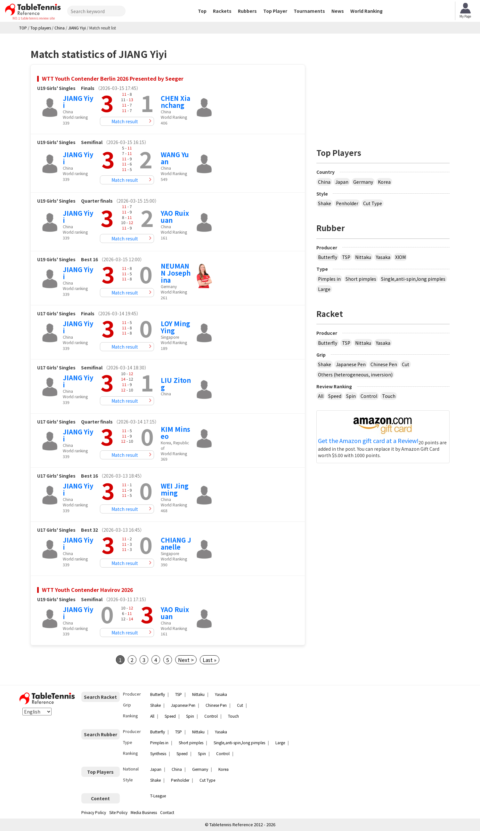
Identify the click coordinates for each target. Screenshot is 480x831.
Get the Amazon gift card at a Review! (368, 441)
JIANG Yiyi (78, 101)
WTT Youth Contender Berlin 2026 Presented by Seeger (112, 78)
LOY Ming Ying (175, 327)
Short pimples (361, 279)
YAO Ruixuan (175, 216)
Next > (186, 660)
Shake (324, 203)
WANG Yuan (175, 158)
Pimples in (329, 279)
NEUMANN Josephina (176, 273)
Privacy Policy (93, 812)
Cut (405, 364)
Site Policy (118, 812)
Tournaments (309, 11)
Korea (384, 182)
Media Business (144, 812)
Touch (388, 396)
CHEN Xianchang (175, 101)
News (337, 11)
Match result (124, 121)
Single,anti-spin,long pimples (413, 279)
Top (202, 11)
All (320, 396)
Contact (167, 812)
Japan (341, 182)
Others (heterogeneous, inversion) (355, 374)
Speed (334, 396)
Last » (209, 660)
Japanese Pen (351, 364)
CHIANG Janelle (176, 543)
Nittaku (363, 257)
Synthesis (158, 753)
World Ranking (366, 11)
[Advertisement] (383, 88)
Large (324, 289)
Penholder (347, 203)
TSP (346, 257)
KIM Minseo (175, 432)
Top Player (275, 11)
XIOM (400, 257)
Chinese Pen (383, 364)
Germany (363, 182)
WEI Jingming (175, 489)
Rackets (222, 11)
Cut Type (372, 203)
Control (369, 396)
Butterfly (327, 257)
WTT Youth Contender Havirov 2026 (87, 589)
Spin (351, 396)
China (324, 182)
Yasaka (383, 257)
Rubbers (247, 11)
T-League (158, 795)
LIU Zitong (176, 383)
